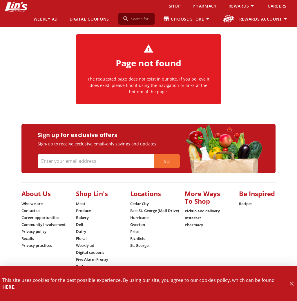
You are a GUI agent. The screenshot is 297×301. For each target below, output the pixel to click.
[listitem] (32, 203)
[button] (242, 6)
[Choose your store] (186, 19)
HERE (8, 287)
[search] (140, 19)
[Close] (291, 283)
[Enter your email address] (108, 161)
